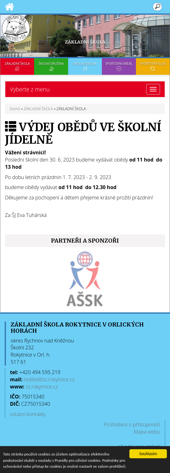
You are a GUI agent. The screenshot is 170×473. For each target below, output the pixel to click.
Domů (15, 108)
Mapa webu (147, 431)
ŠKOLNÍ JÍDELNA (85, 66)
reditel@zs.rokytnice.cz (49, 379)
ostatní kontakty (28, 414)
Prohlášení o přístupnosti (132, 424)
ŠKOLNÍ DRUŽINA (51, 66)
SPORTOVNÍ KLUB (153, 66)
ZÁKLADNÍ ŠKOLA (17, 66)
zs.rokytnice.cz (42, 386)
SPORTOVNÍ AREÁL (119, 66)
